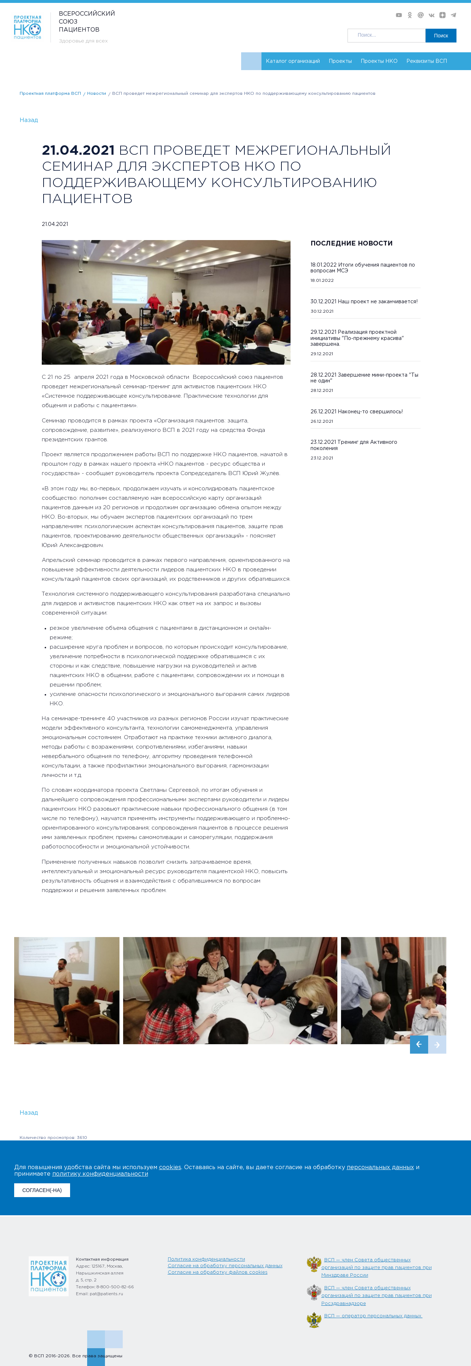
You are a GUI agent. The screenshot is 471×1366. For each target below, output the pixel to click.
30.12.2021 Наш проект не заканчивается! (364, 302)
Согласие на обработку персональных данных (225, 1266)
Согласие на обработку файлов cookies (218, 1272)
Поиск (441, 35)
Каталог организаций (293, 61)
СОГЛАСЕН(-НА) (42, 1190)
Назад (29, 120)
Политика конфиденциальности (206, 1259)
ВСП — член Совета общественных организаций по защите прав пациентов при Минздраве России (376, 1268)
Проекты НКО (379, 61)
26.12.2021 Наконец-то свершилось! (356, 412)
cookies (170, 1167)
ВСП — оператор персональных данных (373, 1316)
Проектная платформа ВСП (50, 94)
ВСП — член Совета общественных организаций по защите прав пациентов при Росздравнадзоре (376, 1296)
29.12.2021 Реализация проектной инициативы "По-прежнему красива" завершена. (357, 338)
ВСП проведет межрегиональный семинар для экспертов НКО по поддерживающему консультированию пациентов (243, 94)
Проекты (340, 61)
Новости (96, 94)
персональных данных (380, 1167)
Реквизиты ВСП (426, 61)
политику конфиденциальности (100, 1174)
